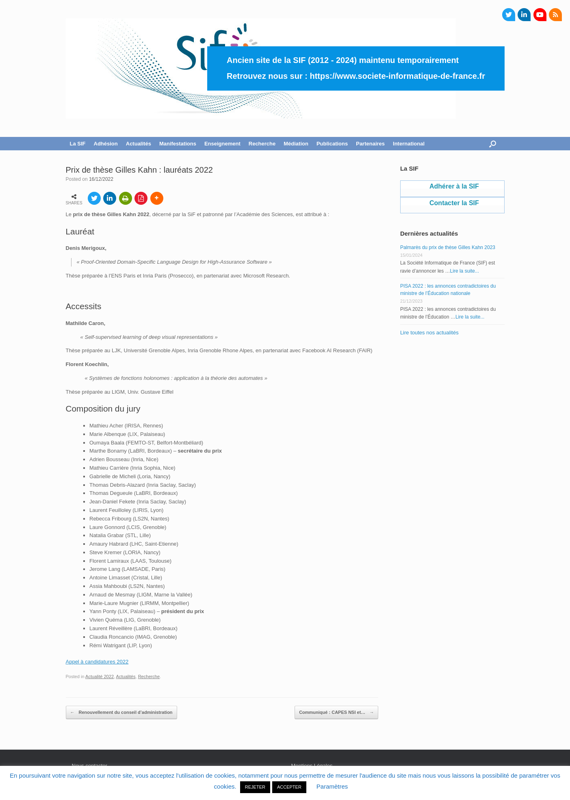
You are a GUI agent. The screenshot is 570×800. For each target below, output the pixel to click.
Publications (332, 144)
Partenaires (370, 144)
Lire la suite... (464, 271)
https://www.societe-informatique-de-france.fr (397, 76)
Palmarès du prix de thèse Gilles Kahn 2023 (447, 247)
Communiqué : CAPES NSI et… (336, 713)
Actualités (138, 144)
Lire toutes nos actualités (429, 333)
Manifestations (177, 144)
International (409, 144)
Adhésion (106, 144)
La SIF (78, 144)
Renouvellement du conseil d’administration (121, 713)
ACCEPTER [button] (289, 787)
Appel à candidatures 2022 (97, 662)
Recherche (262, 144)
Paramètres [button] (332, 786)
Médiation (296, 144)
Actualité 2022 (99, 676)
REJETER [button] (255, 787)
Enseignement (222, 144)
